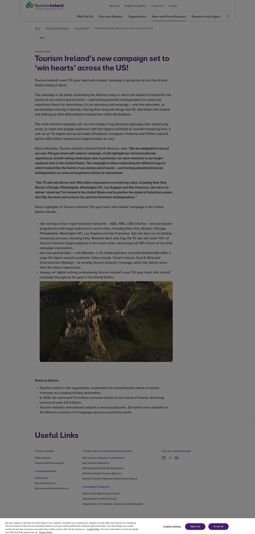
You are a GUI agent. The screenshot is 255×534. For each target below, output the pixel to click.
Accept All (218, 528)
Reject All (195, 528)
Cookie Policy (93, 530)
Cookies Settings (172, 528)
